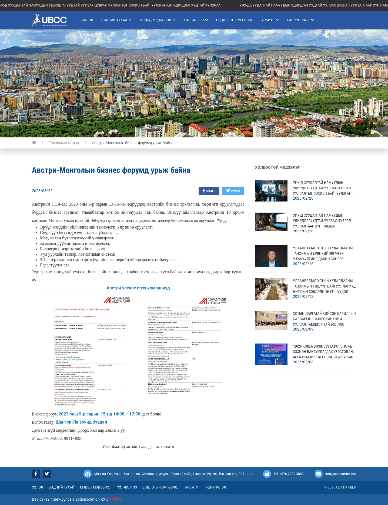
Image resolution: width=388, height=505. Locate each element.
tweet (233, 191)
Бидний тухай (116, 20)
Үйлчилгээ (196, 20)
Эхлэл (87, 20)
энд (208, 271)
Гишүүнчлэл (300, 20)
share (209, 191)
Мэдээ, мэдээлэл (158, 20)
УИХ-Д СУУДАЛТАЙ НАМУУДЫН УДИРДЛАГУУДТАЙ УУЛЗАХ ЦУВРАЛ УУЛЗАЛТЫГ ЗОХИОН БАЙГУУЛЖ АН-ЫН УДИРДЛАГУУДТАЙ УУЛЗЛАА (111, 5)
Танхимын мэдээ (64, 143)
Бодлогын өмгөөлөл (234, 20)
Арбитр (270, 20)
